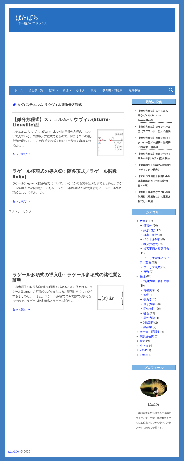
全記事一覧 (36, 90)
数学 (52, 90)
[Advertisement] (92, 59)
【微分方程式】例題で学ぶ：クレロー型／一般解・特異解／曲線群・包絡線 (154, 142)
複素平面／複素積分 (156, 249)
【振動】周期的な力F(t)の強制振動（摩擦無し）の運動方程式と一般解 (154, 196)
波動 (146, 295)
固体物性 (149, 309)
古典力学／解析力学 (156, 281)
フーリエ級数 (152, 267)
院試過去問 (147, 336)
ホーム (18, 90)
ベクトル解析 (152, 239)
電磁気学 (149, 290)
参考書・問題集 (112, 90)
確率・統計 (150, 235)
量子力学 (149, 304)
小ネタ (80, 90)
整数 (146, 272)
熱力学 (147, 299)
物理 (65, 90)
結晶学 (147, 327)
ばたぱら (26, 18)
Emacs (144, 355)
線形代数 (149, 230)
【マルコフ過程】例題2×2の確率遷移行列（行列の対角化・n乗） (154, 180)
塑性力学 (149, 318)
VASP (143, 350)
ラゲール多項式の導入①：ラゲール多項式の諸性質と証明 (67, 277)
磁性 (146, 313)
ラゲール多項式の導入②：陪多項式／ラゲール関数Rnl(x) (64, 173)
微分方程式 (150, 244)
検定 (93, 90)
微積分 (147, 225)
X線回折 (148, 322)
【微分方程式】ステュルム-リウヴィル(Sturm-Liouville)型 (61, 122)
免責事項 (134, 90)
